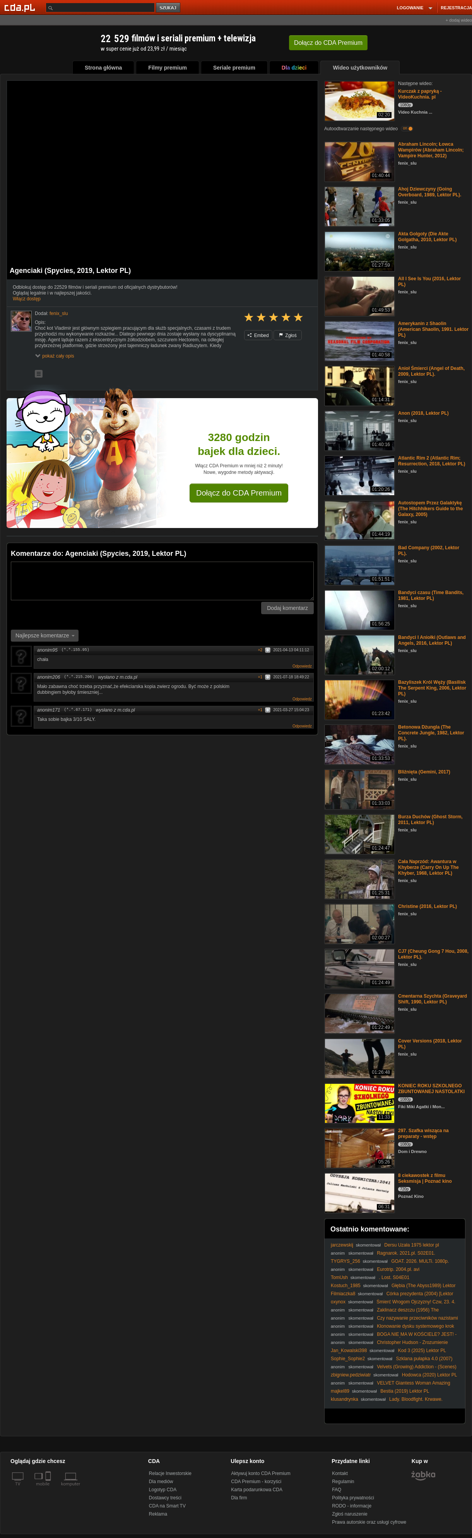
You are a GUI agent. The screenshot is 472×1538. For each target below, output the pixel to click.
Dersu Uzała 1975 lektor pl (411, 1245)
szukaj (168, 8)
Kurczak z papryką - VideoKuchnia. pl (420, 94)
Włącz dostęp (27, 298)
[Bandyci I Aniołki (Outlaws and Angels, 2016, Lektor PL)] (358, 654)
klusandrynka (344, 1399)
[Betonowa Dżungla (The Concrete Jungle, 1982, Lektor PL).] (358, 743)
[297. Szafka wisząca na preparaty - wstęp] (358, 1147)
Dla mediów (161, 1481)
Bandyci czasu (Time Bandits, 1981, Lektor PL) (430, 595)
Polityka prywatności (353, 1498)
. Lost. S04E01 (394, 1277)
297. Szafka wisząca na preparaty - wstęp (423, 1133)
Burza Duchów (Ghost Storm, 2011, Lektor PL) (430, 819)
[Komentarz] (162, 581)
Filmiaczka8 (343, 1293)
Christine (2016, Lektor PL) (427, 906)
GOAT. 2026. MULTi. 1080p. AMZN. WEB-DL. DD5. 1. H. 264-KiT (390, 1264)
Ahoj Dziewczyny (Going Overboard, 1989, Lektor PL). (429, 192)
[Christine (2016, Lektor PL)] (358, 923)
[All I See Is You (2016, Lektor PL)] (358, 295)
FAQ (336, 1489)
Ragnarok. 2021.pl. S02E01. (406, 1253)
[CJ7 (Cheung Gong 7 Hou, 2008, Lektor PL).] (358, 968)
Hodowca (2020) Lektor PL (429, 1375)
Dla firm (239, 1498)
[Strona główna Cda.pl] (21, 7)
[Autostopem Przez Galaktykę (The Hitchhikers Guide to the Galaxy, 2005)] (358, 519)
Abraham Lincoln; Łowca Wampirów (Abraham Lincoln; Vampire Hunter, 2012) (431, 149)
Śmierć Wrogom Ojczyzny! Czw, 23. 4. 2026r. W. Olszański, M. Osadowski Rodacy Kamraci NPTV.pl (394, 1304)
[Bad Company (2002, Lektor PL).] (358, 564)
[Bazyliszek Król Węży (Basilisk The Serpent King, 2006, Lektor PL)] (358, 699)
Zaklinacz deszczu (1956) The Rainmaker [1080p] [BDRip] (385, 1312)
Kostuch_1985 (346, 1285)
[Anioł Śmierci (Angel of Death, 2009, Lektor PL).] (358, 385)
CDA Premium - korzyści (256, 1481)
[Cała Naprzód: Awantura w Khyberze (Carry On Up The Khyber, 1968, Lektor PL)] (358, 878)
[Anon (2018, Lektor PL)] (358, 430)
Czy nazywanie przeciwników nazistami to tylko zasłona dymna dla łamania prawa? (394, 1321)
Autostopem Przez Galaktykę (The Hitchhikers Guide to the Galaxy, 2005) (430, 508)
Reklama (158, 1514)
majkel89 (340, 1391)
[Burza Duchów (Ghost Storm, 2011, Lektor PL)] (358, 833)
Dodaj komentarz (287, 608)
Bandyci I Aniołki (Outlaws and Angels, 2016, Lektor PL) (432, 640)
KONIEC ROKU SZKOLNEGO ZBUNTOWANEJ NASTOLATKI (431, 1088)
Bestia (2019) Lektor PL (404, 1391)
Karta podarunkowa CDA (256, 1489)
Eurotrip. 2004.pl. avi (398, 1269)
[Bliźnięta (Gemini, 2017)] (358, 788)
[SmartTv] (49, 1488)
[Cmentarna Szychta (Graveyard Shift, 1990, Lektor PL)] (358, 1012)
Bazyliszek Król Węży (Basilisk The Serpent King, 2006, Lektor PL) (432, 688)
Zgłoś (288, 335)
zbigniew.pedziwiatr (351, 1375)
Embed (258, 335)
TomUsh (339, 1277)
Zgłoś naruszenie (349, 1514)
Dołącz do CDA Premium (239, 493)
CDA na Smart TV (167, 1506)
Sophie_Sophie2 (348, 1358)
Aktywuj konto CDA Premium (260, 1473)
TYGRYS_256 (345, 1261)
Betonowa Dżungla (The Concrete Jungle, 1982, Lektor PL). (431, 732)
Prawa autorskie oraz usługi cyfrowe (369, 1522)
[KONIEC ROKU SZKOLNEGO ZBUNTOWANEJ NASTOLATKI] (358, 1102)
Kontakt (340, 1473)
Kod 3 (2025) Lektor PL (422, 1350)
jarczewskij (342, 1245)
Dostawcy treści (165, 1498)
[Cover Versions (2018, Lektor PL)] (358, 1057)
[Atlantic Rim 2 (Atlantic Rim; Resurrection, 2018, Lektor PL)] (358, 474)
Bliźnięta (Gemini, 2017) (424, 772)
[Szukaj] (100, 7)
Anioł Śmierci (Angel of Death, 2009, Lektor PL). (431, 371)
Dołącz (328, 42)
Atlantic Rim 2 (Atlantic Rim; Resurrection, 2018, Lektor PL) (431, 461)
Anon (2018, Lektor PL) (423, 413)
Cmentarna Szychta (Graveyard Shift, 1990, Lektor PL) (432, 999)
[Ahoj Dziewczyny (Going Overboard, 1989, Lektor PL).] (358, 205)
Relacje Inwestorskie (170, 1473)
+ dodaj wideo (459, 20)
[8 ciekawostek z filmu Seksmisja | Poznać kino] (358, 1192)
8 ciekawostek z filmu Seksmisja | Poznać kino (425, 1178)
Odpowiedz (302, 666)
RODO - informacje (351, 1506)
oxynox (338, 1302)
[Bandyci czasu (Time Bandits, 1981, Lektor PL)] (358, 609)
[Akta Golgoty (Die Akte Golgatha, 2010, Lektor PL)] (358, 250)
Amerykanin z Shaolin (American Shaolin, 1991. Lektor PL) (433, 329)
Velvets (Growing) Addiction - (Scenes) (416, 1366)
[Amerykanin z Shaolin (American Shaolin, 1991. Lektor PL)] (358, 340)
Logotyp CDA (162, 1489)
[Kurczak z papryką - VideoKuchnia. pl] (358, 100)
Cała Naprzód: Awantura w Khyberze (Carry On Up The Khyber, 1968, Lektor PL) (428, 867)
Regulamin (343, 1481)
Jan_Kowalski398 (349, 1350)
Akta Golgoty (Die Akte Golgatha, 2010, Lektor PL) (427, 236)
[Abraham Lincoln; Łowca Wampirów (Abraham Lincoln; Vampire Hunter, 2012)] (358, 161)
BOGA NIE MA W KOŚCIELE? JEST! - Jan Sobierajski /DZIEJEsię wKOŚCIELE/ (394, 1337)
